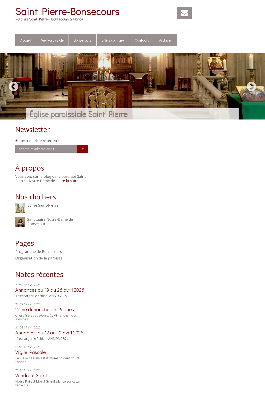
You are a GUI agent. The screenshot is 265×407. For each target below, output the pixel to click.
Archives (165, 40)
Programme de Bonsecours (38, 252)
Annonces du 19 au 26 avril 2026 (49, 290)
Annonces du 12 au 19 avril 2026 (49, 332)
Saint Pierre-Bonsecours (67, 10)
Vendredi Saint (31, 375)
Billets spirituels (113, 40)
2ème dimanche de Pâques (44, 309)
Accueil (25, 40)
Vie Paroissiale (52, 40)
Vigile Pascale (30, 352)
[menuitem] (25, 40)
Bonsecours (82, 40)
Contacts (142, 40)
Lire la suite (68, 180)
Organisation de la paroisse (39, 258)
